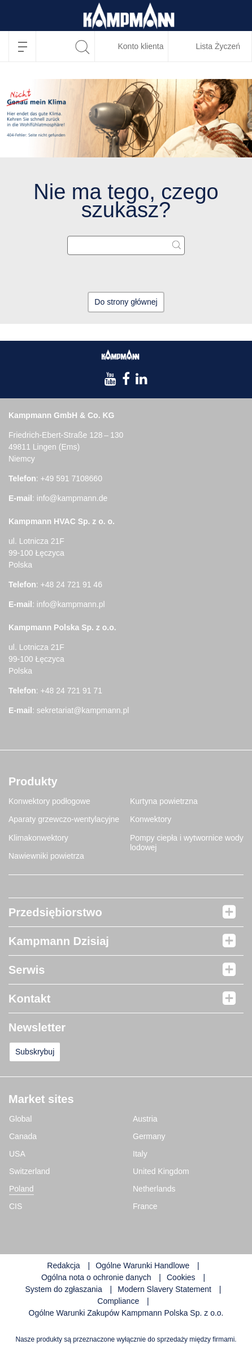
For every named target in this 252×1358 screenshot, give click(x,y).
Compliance (119, 1301)
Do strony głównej (125, 301)
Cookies (181, 1277)
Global (20, 1118)
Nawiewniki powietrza (46, 855)
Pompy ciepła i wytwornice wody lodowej (187, 842)
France (145, 1206)
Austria (145, 1118)
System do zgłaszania (63, 1289)
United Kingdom (161, 1171)
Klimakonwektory (38, 837)
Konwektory (150, 819)
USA (17, 1153)
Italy (140, 1153)
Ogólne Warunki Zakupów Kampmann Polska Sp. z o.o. (126, 1312)
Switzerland (29, 1171)
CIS (15, 1206)
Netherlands (154, 1188)
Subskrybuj (34, 1051)
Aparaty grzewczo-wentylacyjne (63, 819)
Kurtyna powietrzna (164, 801)
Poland (21, 1188)
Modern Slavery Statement (164, 1289)
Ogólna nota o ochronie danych (96, 1277)
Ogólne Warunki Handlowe (142, 1265)
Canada (23, 1136)
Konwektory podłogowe (49, 801)
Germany (149, 1136)
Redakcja (63, 1265)
